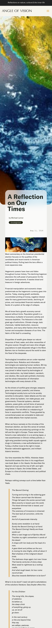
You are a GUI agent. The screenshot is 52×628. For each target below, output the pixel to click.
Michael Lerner (17, 218)
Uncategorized (16, 222)
